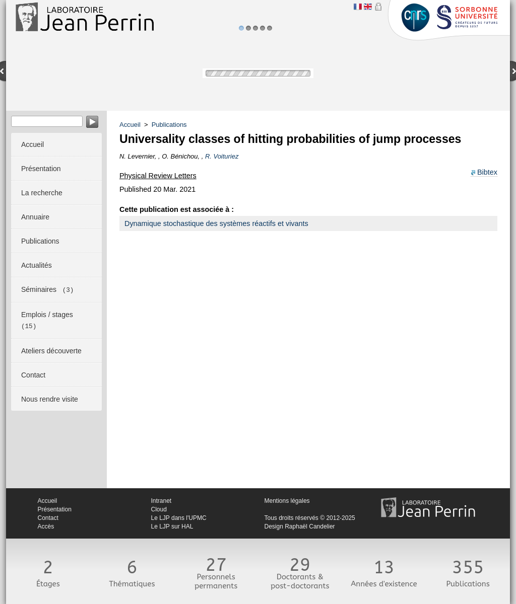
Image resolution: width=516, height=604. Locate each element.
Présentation (55, 509)
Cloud (159, 509)
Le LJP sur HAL (172, 526)
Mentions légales (287, 500)
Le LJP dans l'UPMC (179, 517)
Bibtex (487, 172)
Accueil (130, 124)
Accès (46, 526)
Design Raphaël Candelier (300, 526)
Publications (169, 124)
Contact (48, 517)
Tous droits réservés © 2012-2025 (310, 517)
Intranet (161, 500)
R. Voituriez (221, 156)
